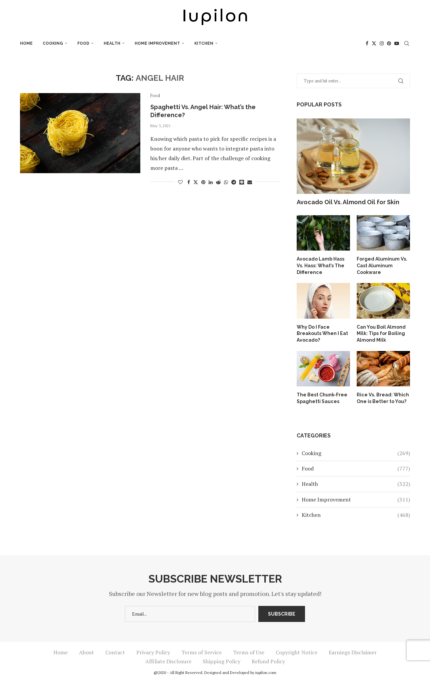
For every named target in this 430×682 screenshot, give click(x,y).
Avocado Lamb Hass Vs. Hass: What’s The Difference (320, 265)
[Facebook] (367, 43)
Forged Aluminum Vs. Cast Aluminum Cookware (382, 265)
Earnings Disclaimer (353, 652)
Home (26, 43)
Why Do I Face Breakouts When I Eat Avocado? (322, 333)
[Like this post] (180, 182)
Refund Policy (268, 661)
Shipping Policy (221, 661)
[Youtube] (396, 43)
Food (83, 43)
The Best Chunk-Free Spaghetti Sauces (322, 398)
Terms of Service (201, 652)
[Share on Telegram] (233, 182)
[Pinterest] (389, 43)
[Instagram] (382, 43)
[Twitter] (374, 43)
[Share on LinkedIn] (211, 182)
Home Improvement (157, 43)
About (86, 652)
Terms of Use (248, 652)
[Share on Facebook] (188, 182)
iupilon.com (265, 672)
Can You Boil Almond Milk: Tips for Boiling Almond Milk (381, 333)
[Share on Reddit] (218, 182)
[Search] (406, 43)
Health (112, 43)
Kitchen (203, 43)
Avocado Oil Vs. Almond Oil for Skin (348, 202)
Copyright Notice (296, 652)
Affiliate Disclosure (168, 661)
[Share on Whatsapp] (226, 182)
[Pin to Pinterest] (203, 182)
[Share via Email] (249, 182)
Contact (115, 652)
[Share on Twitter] (195, 182)
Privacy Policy (153, 652)
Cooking (53, 43)
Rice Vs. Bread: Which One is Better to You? (382, 398)
